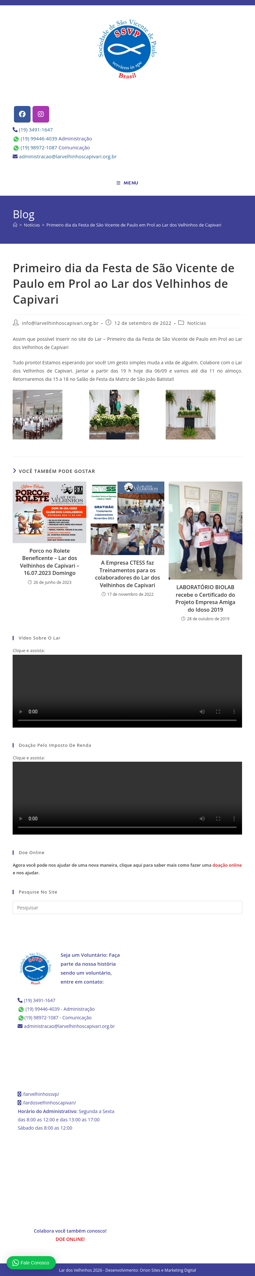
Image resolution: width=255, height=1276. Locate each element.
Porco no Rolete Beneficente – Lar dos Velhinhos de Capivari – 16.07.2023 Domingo (49, 562)
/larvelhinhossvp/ (41, 1093)
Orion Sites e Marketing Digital (168, 1269)
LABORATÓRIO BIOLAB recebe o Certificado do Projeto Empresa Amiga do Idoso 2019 (205, 598)
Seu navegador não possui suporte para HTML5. (127, 691)
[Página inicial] (15, 225)
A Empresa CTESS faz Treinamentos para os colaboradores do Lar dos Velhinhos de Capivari (127, 573)
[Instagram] (41, 114)
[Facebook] (22, 114)
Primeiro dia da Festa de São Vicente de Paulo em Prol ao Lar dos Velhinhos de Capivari (133, 225)
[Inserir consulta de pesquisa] (127, 907)
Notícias (196, 323)
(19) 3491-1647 (36, 129)
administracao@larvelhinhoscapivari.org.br (68, 156)
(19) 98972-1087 (39, 147)
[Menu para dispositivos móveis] (127, 183)
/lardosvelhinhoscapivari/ (50, 1101)
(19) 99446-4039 (39, 138)
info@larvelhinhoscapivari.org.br (60, 323)
